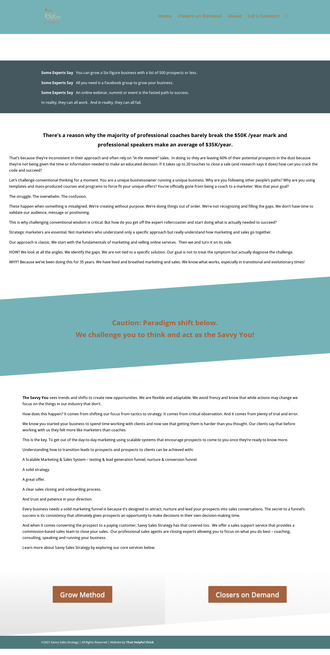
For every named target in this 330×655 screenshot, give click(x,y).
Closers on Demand (200, 18)
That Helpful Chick (140, 642)
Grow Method (82, 594)
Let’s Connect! (264, 18)
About (235, 18)
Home (165, 18)
